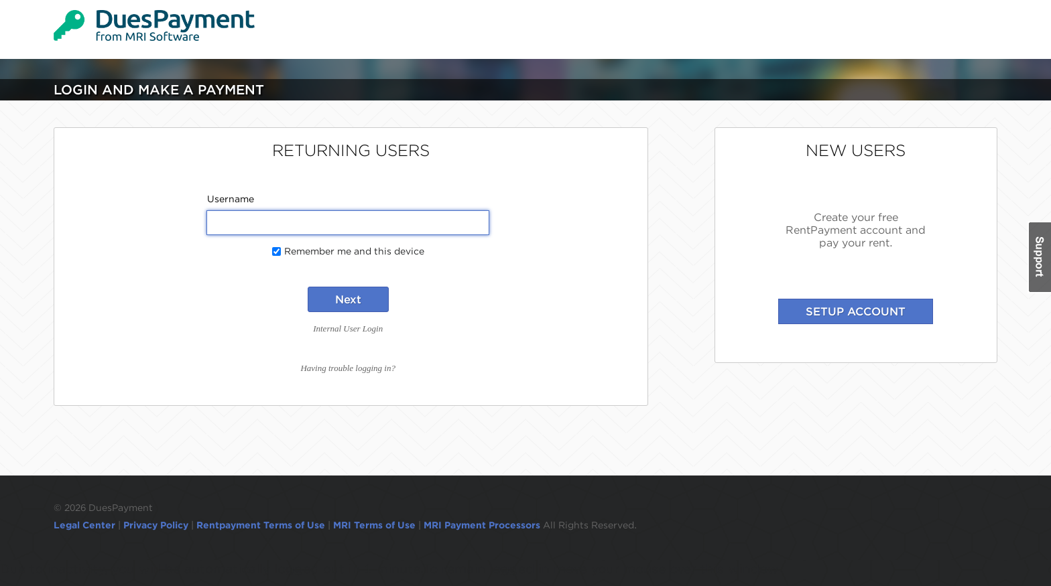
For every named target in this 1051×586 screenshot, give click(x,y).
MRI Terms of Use (374, 525)
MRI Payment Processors (483, 525)
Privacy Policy (155, 525)
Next (348, 299)
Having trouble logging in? (347, 368)
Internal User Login (348, 328)
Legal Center (84, 525)
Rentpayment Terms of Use (260, 525)
